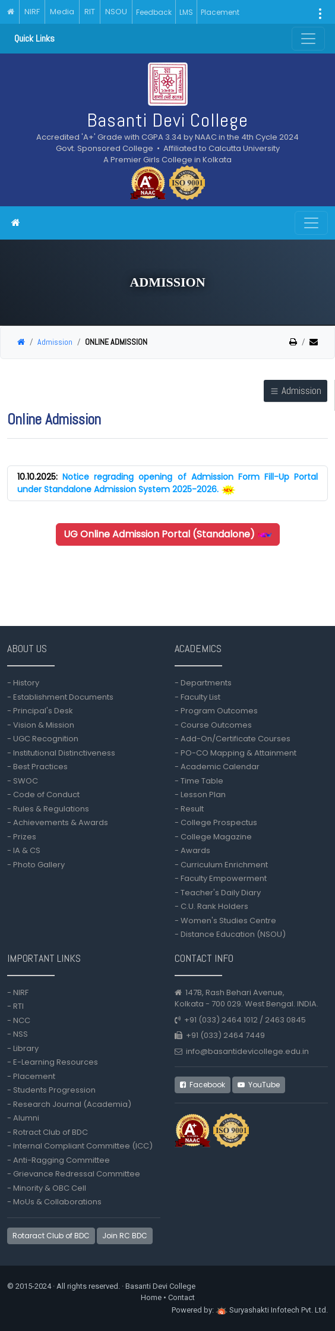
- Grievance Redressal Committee (73, 1173)
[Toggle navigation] (311, 223)
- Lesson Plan (200, 794)
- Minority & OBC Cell (46, 1188)
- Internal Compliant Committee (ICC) (80, 1145)
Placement (220, 12)
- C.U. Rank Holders (211, 906)
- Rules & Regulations (48, 808)
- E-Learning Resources (52, 1062)
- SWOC (22, 780)
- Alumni (23, 1118)
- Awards (192, 850)
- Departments (203, 682)
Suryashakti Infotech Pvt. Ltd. (272, 1309)
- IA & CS (23, 850)
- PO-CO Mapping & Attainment (237, 753)
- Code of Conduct (43, 794)
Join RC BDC (124, 1236)
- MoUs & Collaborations (54, 1201)
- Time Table (199, 780)
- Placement (31, 1076)
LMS (186, 12)
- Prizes (21, 836)
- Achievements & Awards (57, 822)
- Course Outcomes (213, 725)
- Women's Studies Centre (225, 920)
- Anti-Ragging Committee (58, 1160)
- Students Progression (51, 1090)
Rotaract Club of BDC (51, 1236)
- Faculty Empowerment (221, 878)
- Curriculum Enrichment (221, 864)
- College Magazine (213, 836)
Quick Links (34, 38)
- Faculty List (197, 697)
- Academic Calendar (217, 766)
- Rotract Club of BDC (47, 1132)
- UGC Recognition (42, 738)
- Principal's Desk (40, 710)
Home (151, 1297)
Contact (181, 1297)
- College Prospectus (216, 822)
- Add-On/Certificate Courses (232, 738)
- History (23, 682)
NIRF (32, 11)
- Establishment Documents (60, 697)
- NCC (18, 1020)
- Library (23, 1048)
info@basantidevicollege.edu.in (247, 1051)
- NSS (17, 1034)
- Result (189, 808)
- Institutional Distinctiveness (63, 753)
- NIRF (18, 992)
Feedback (154, 12)
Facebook (202, 1085)
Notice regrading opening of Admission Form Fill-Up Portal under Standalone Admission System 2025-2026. (167, 483)
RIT (89, 11)
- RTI (15, 1006)
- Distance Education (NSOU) (230, 934)
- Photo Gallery (36, 864)
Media (62, 11)
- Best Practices (37, 766)
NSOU (116, 11)
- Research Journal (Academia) (69, 1104)
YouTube (259, 1085)
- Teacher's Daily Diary (218, 892)
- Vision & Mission (40, 725)
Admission (54, 341)
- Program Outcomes (216, 710)
